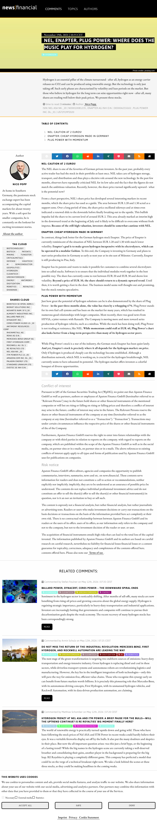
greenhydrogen (14, 277)
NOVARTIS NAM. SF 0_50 (17, 310)
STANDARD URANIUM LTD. (18, 364)
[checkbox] (3, 797)
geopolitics (11, 268)
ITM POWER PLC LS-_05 (16, 355)
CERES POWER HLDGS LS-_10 (19, 323)
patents (25, 252)
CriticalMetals (13, 258)
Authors (91, 9)
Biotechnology (14, 248)
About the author (13, 233)
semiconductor (22, 264)
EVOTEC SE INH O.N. (15, 368)
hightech (26, 261)
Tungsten (25, 255)
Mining (9, 255)
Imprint (62, 817)
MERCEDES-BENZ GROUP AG (19, 339)
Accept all (25, 805)
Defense (9, 261)
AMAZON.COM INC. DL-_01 (17, 358)
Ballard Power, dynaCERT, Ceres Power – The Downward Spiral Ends (90, 588)
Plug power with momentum (68, 139)
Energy (9, 280)
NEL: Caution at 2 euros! (65, 132)
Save (78, 805)
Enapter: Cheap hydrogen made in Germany (78, 136)
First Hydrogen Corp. (17, 342)
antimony (25, 280)
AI (6, 264)
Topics (73, 9)
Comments (53, 9)
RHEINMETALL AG (14, 333)
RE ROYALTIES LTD (14, 348)
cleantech (11, 274)
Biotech (9, 252)
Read (47, 627)
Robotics (10, 287)
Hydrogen (11, 271)
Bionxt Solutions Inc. (17, 307)
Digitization (12, 284)
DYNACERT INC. (12, 320)
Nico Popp (90, 104)
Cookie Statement (89, 817)
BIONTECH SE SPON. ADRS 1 (18, 304)
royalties (27, 287)
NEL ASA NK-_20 (13, 352)
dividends (10, 290)
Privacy (73, 817)
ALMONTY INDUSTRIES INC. (18, 314)
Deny (132, 805)
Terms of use (96, 552)
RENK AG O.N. (12, 336)
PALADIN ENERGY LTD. (16, 361)
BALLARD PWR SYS (14, 317)
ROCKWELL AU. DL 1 (15, 345)
